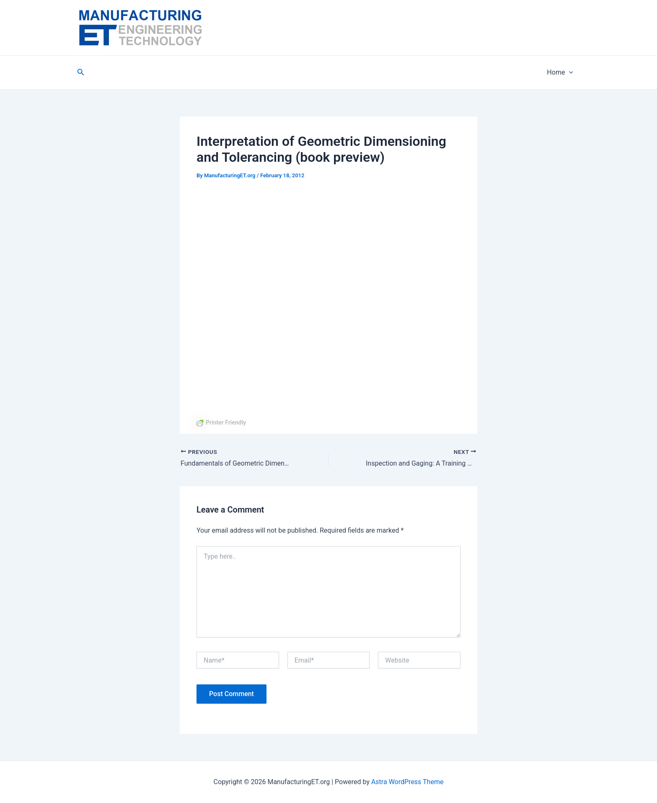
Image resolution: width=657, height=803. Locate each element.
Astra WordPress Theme (407, 782)
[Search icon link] (81, 72)
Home (560, 72)
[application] (569, 72)
